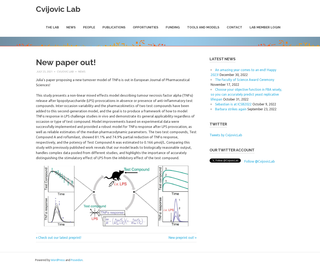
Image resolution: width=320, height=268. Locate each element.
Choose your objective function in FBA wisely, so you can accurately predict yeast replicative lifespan (246, 94)
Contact (234, 27)
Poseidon (77, 260)
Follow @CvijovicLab (259, 161)
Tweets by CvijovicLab (226, 135)
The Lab (52, 27)
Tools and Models (203, 27)
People (89, 27)
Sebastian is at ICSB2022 (233, 104)
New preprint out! (181, 237)
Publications (114, 27)
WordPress (58, 260)
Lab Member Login (265, 27)
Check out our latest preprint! (59, 237)
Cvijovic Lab (58, 9)
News (71, 27)
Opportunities (145, 27)
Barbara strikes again (231, 109)
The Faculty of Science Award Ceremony (244, 80)
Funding (173, 27)
